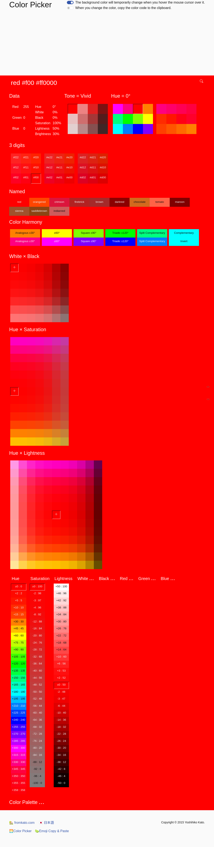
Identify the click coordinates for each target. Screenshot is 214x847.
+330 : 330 (18, 762)
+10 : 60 (61, 656)
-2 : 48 (61, 691)
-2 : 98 (37, 593)
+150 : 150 (18, 677)
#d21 (93, 157)
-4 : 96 (37, 607)
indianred (59, 210)
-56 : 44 (37, 705)
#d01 (93, 177)
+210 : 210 (18, 705)
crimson (59, 201)
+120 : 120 (18, 663)
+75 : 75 (19, 642)
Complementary (184, 232)
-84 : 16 (37, 754)
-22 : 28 (61, 733)
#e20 (69, 157)
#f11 (26, 167)
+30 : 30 (19, 621)
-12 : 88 (37, 621)
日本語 (46, 822)
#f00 (36, 177)
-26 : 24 (61, 740)
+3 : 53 (61, 670)
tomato (159, 201)
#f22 (16, 157)
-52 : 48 (37, 698)
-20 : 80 (37, 635)
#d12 (83, 167)
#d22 (83, 157)
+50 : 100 (61, 586)
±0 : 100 (37, 586)
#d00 (103, 177)
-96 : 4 (37, 776)
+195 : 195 (18, 698)
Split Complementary (152, 232)
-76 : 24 (37, 740)
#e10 (69, 167)
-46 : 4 (61, 776)
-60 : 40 (37, 712)
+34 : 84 (61, 614)
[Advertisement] (108, 44)
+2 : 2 (18, 593)
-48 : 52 (37, 684)
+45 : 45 (19, 628)
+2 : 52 (61, 677)
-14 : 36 (61, 719)
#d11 (93, 167)
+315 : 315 (18, 754)
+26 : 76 (61, 628)
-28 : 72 (37, 649)
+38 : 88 (61, 607)
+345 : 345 (18, 768)
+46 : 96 (61, 593)
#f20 (36, 157)
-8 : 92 (37, 614)
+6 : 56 (61, 663)
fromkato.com (21, 822)
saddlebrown (39, 210)
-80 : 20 (37, 747)
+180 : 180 (18, 691)
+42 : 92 (61, 600)
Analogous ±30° (25, 232)
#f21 (26, 157)
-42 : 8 (61, 768)
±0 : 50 (61, 684)
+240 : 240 (18, 719)
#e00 (69, 177)
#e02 (49, 177)
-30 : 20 (61, 747)
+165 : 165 (18, 684)
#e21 (59, 157)
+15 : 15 (19, 614)
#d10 (103, 167)
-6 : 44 (61, 705)
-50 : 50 (37, 691)
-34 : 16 (61, 754)
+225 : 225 (18, 712)
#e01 (59, 177)
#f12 (16, 167)
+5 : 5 (18, 600)
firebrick (79, 201)
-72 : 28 (37, 733)
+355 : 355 (18, 782)
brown (99, 201)
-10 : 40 (61, 712)
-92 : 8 (37, 768)
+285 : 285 (18, 740)
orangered (39, 201)
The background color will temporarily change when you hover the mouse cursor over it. (140, 2)
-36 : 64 (37, 663)
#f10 (36, 167)
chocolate (139, 201)
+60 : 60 (19, 635)
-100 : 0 (37, 782)
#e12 (49, 167)
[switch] (70, 2)
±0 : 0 (18, 586)
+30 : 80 (61, 621)
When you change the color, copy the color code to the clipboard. (123, 8)
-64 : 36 (37, 719)
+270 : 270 (18, 733)
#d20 (103, 157)
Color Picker (20, 831)
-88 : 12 (37, 762)
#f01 (26, 177)
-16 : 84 (37, 628)
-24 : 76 (37, 642)
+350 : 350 (18, 776)
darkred (119, 201)
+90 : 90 (19, 649)
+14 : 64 (61, 649)
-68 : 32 (37, 726)
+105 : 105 (18, 656)
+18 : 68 (61, 642)
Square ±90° (88, 232)
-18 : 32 (61, 726)
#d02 (83, 177)
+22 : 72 (61, 635)
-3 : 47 (61, 698)
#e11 (59, 167)
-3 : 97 (37, 600)
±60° (57, 232)
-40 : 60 (37, 670)
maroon (179, 201)
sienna (19, 210)
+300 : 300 (18, 747)
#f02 (16, 177)
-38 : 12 (61, 762)
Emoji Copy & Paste (52, 831)
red (19, 201)
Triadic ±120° (120, 232)
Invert (183, 241)
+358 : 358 (18, 790)
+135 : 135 (18, 670)
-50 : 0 (61, 782)
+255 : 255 (18, 726)
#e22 (49, 157)
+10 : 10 (19, 607)
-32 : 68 (37, 656)
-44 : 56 (37, 677)
